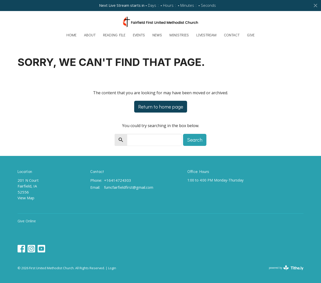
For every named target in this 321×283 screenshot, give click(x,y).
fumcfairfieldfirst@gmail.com (128, 187)
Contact (231, 34)
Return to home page (160, 106)
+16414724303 (117, 180)
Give (251, 34)
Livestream (206, 34)
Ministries (179, 34)
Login (112, 268)
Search (194, 139)
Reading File (114, 34)
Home (71, 34)
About (90, 34)
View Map (26, 197)
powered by (286, 268)
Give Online (27, 221)
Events (139, 34)
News (157, 34)
